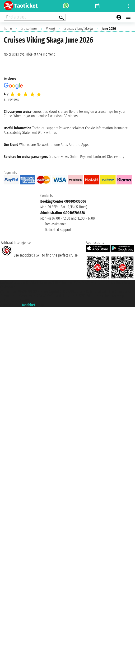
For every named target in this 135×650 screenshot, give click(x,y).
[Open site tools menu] (128, 6)
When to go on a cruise (30, 116)
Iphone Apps (59, 144)
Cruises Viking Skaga (78, 28)
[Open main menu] (128, 17)
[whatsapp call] (66, 6)
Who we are (27, 144)
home (8, 28)
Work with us (47, 132)
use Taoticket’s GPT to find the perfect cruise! (39, 255)
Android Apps (78, 144)
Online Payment (81, 156)
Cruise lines (29, 28)
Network (43, 144)
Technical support (45, 128)
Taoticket (28, 305)
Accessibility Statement (20, 132)
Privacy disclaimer (71, 128)
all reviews (11, 99)
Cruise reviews (59, 156)
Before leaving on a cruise (87, 111)
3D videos (71, 116)
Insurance (121, 128)
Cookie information (99, 128)
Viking (50, 28)
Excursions (55, 116)
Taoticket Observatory (108, 156)
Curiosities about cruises (50, 111)
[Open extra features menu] (34, 17)
